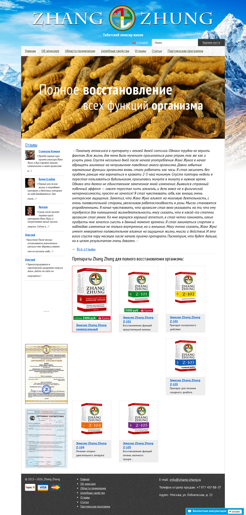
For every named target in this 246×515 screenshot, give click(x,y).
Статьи (157, 51)
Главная (30, 51)
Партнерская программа (185, 51)
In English (142, 42)
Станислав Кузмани (49, 151)
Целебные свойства (115, 51)
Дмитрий (30, 235)
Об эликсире (50, 51)
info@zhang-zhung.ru (185, 479)
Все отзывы (86, 249)
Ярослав (43, 207)
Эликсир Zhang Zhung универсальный (91, 327)
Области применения (80, 51)
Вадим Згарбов (47, 179)
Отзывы (140, 51)
